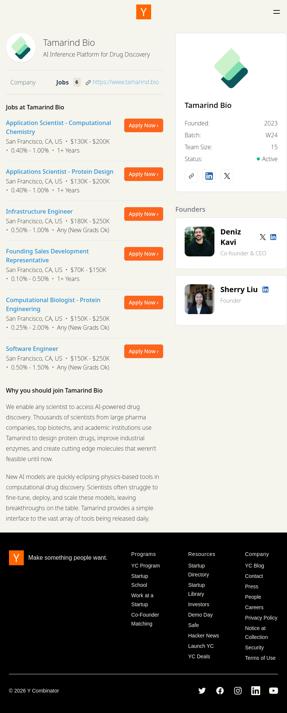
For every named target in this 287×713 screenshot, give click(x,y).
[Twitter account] (262, 237)
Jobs (62, 82)
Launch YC (201, 646)
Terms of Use (260, 658)
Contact (254, 576)
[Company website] (191, 176)
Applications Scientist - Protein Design (60, 171)
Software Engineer (32, 349)
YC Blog (254, 566)
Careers (254, 607)
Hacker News (203, 636)
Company (22, 82)
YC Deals (199, 656)
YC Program (145, 566)
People (253, 597)
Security (254, 647)
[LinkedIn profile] (209, 176)
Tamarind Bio (69, 42)
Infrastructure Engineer (39, 211)
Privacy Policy (261, 618)
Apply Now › (144, 125)
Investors (198, 604)
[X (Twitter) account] (227, 176)
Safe (193, 625)
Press (251, 586)
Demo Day (200, 615)
